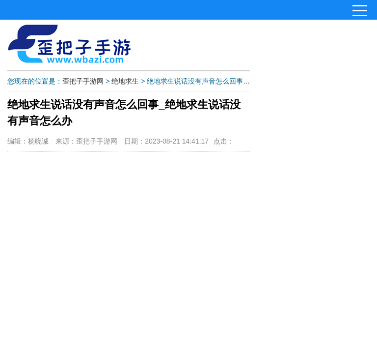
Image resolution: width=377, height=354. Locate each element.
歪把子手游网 (83, 81)
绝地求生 (125, 81)
